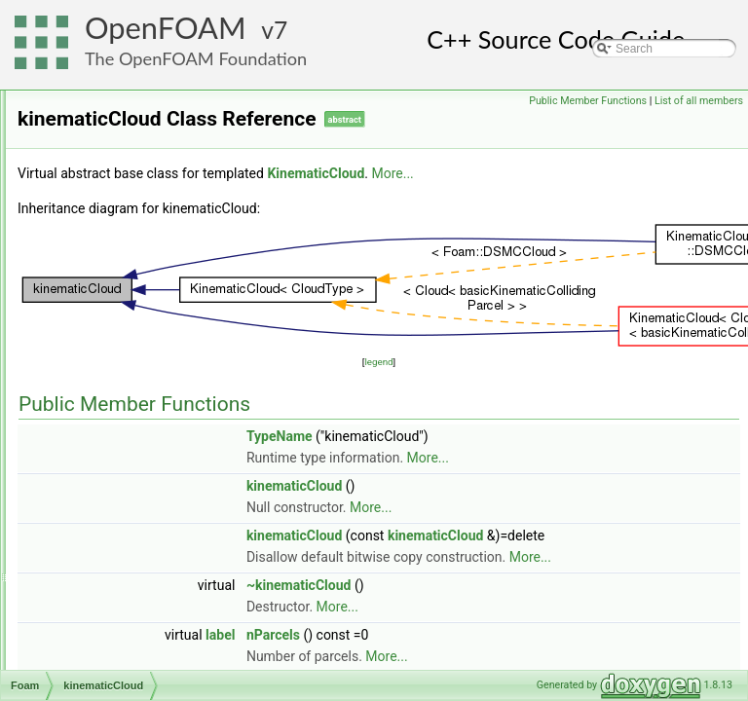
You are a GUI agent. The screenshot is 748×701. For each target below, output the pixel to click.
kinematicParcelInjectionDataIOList (170, 497)
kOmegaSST (113, 562)
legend (500, 389)
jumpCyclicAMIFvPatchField (152, 283)
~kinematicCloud (542, 655)
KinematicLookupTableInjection (160, 433)
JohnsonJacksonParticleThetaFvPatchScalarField (208, 219)
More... (635, 200)
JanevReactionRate (131, 155)
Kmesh (98, 540)
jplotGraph (106, 240)
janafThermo (112, 133)
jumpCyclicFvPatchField (142, 305)
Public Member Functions (588, 100)
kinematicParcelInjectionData (155, 476)
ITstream (102, 112)
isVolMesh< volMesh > (138, 90)
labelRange (109, 647)
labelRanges (112, 669)
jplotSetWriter (115, 262)
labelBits (102, 604)
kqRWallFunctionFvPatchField (158, 583)
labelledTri (106, 626)
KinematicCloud (121, 412)
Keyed (96, 347)
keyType (102, 369)
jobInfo (97, 176)
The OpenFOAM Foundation (196, 58)
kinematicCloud (120, 390)
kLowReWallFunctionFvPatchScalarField (185, 519)
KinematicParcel (122, 454)
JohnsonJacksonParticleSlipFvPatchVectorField (203, 197)
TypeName (523, 463)
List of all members (698, 100)
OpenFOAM (165, 28)
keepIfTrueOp (115, 326)
